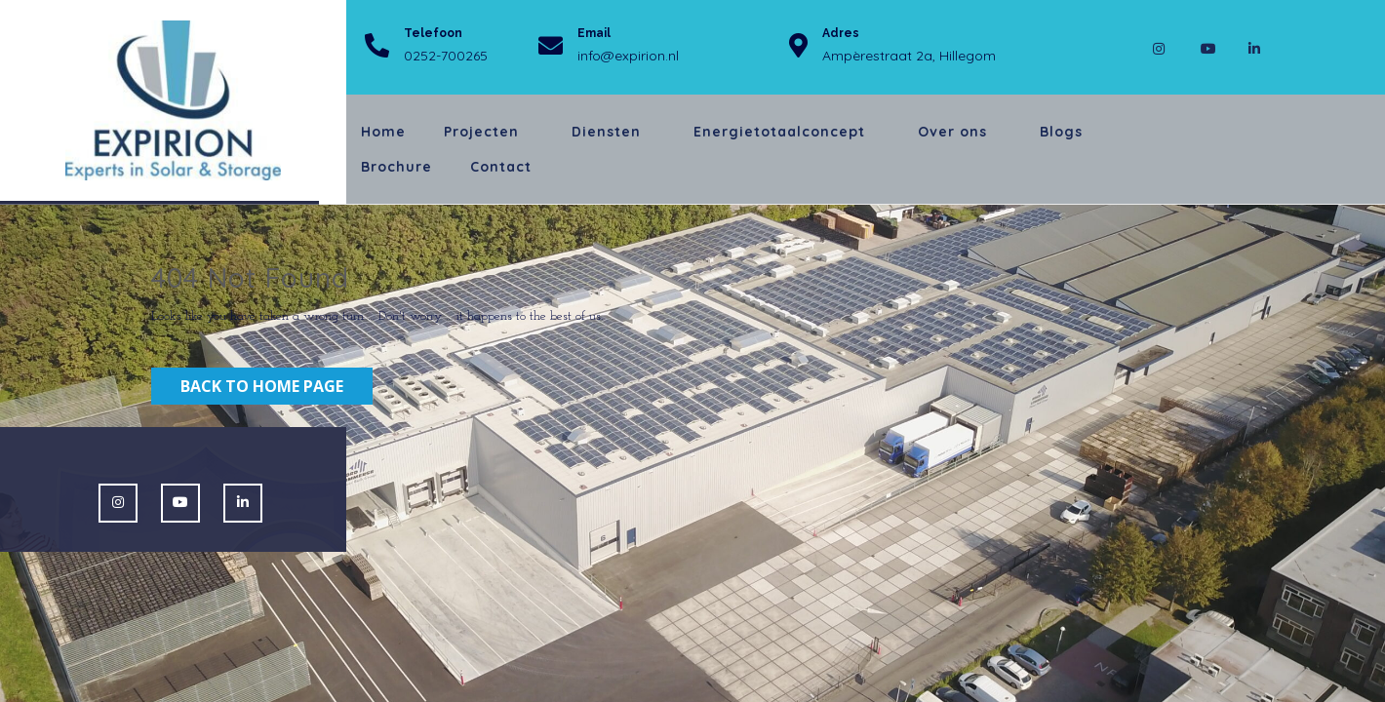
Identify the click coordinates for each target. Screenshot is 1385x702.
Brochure (396, 167)
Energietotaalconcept (779, 131)
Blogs (1061, 131)
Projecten (481, 131)
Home (383, 131)
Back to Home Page (261, 386)
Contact (501, 167)
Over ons (952, 131)
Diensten (606, 131)
